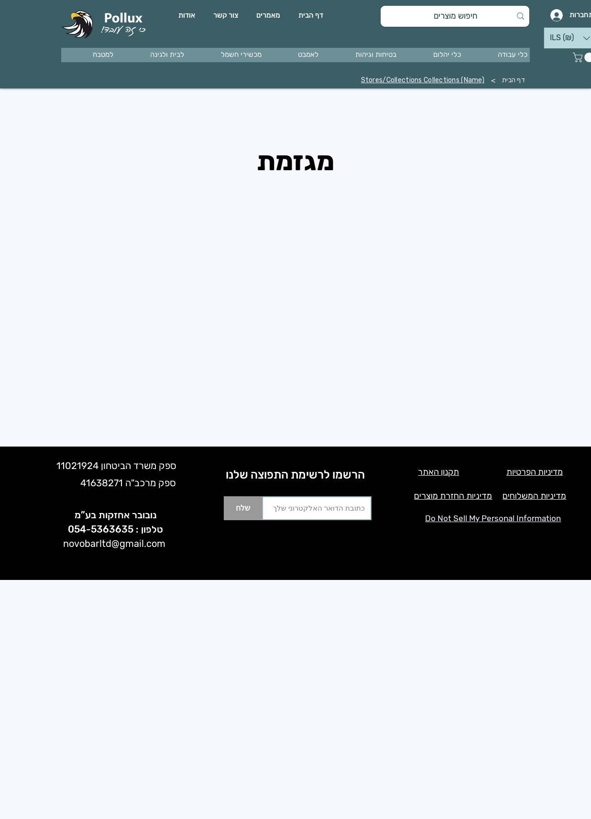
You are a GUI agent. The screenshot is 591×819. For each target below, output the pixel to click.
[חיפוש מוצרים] (456, 16)
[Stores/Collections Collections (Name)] (422, 80)
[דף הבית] (513, 80)
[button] (498, 55)
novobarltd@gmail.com (114, 543)
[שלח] (243, 508)
